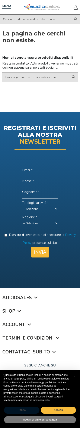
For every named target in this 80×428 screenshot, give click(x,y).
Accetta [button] (58, 410)
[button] (74, 376)
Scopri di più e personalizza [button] (40, 419)
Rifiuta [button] (22, 410)
